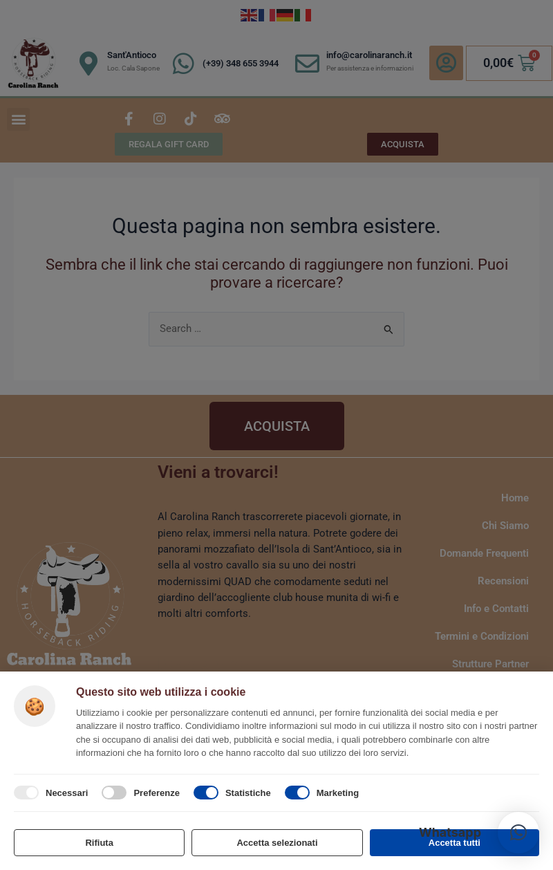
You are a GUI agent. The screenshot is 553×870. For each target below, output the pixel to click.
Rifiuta (99, 842)
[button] (518, 832)
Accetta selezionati (276, 842)
